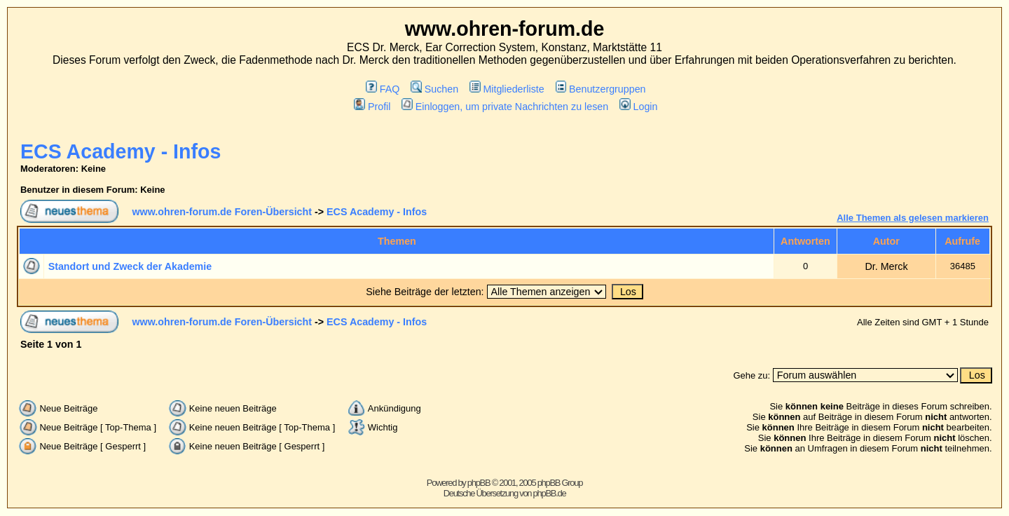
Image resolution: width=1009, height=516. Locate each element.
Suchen (434, 89)
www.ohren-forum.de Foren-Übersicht (222, 211)
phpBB (478, 482)
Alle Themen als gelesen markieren (913, 217)
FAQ (382, 89)
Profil (372, 106)
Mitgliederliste (506, 89)
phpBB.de (549, 493)
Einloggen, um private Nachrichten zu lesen (504, 106)
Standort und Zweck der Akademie (130, 266)
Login (638, 106)
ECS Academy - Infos (120, 151)
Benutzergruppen (601, 89)
